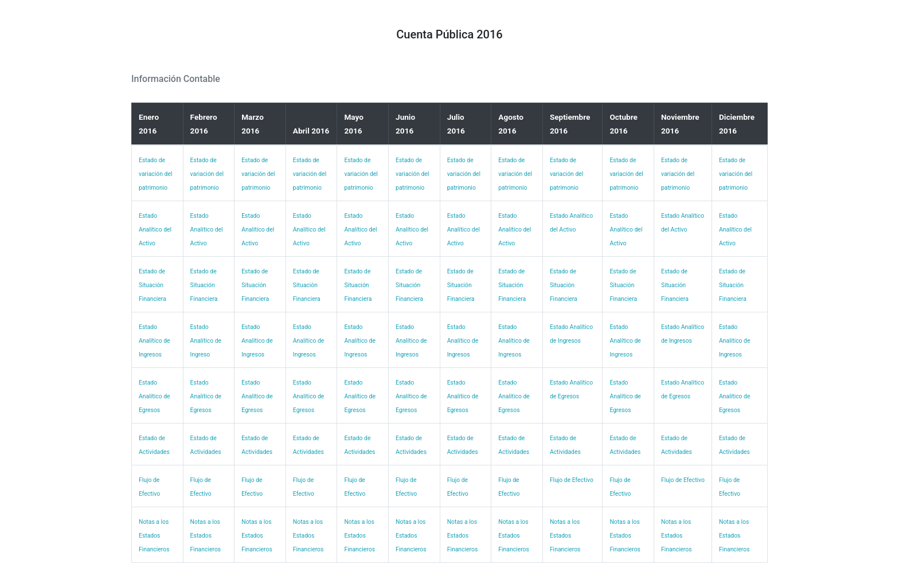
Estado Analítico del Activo (155, 229)
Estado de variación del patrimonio (155, 173)
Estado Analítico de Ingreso (206, 340)
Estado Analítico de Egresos (154, 396)
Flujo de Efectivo (571, 480)
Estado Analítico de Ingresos (154, 340)
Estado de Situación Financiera (152, 285)
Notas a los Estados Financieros (154, 535)
